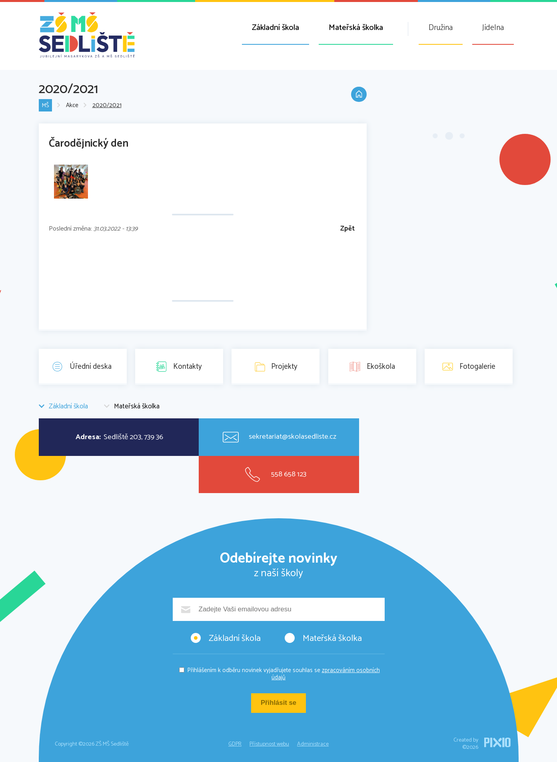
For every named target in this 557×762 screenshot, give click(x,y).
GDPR (235, 744)
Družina (441, 27)
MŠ (45, 106)
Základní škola (275, 27)
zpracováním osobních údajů (326, 673)
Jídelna (493, 27)
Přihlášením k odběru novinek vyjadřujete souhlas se (283, 673)
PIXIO (497, 742)
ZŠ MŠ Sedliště (87, 35)
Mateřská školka (356, 27)
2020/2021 (107, 106)
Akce (72, 106)
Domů (359, 95)
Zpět (347, 228)
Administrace (313, 744)
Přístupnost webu (269, 744)
